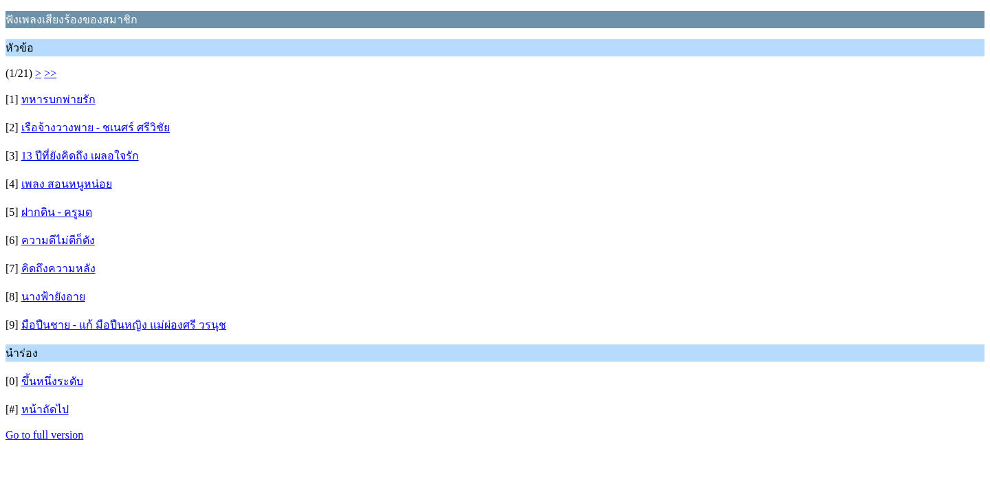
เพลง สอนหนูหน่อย (66, 184)
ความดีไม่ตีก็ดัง (58, 240)
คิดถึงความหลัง (58, 268)
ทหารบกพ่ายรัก (58, 99)
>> (50, 73)
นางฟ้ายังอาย (53, 296)
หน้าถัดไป (45, 409)
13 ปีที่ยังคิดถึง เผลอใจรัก (80, 156)
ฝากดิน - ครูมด (56, 212)
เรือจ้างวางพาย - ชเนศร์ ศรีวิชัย (95, 127)
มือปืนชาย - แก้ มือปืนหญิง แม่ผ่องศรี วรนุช (123, 325)
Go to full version (44, 435)
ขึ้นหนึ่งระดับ (52, 381)
